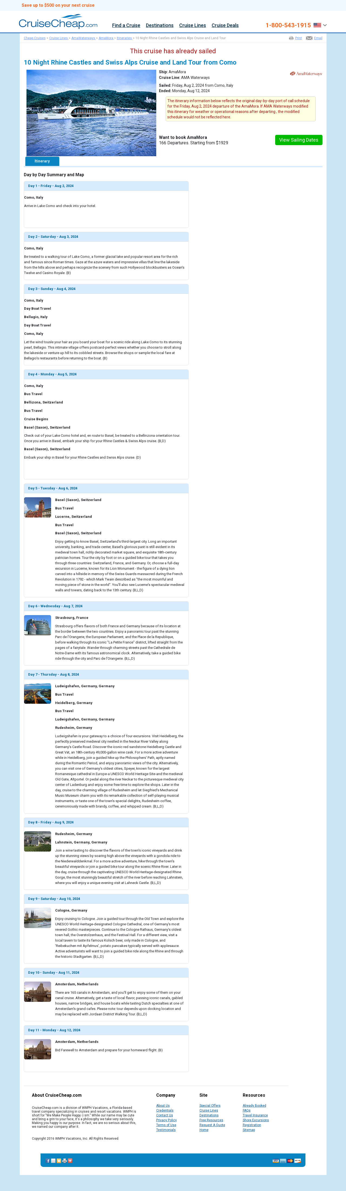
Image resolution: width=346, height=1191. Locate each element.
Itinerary (42, 161)
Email (318, 38)
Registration (252, 1125)
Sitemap (249, 1130)
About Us (163, 1105)
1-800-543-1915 (288, 25)
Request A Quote (212, 1125)
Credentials (165, 1110)
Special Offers (210, 1105)
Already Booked (254, 1105)
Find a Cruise (126, 25)
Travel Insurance (255, 1115)
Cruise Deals (225, 25)
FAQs (247, 1110)
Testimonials (166, 1130)
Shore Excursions (256, 1120)
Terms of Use (166, 1125)
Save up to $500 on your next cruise (58, 5)
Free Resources (211, 1120)
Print (298, 38)
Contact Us (164, 1115)
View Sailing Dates (298, 140)
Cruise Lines (192, 25)
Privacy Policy (166, 1120)
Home (203, 1130)
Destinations (160, 25)
